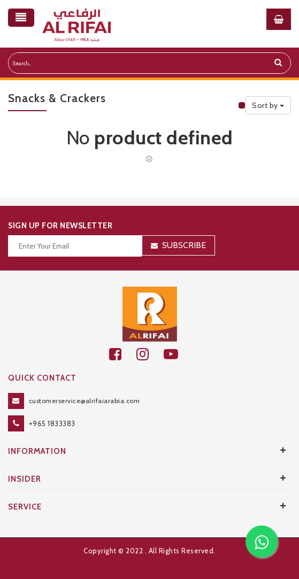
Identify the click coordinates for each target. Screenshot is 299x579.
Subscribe (184, 245)
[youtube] (177, 354)
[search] (278, 63)
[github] (150, 354)
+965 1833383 (52, 423)
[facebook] (122, 354)
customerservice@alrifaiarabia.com (84, 401)
